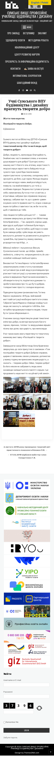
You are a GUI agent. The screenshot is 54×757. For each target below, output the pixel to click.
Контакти (15, 68)
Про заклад (13, 33)
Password (7, 692)
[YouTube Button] (27, 90)
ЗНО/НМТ (42, 33)
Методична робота (38, 40)
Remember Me (12, 722)
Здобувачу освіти (15, 40)
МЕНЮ (29, 27)
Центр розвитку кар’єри (27, 54)
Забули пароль (10, 737)
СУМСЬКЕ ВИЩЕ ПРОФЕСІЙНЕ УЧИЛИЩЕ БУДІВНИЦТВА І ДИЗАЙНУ (27, 14)
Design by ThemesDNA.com (27, 753)
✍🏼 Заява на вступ (34, 68)
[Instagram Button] (23, 90)
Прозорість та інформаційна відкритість (27, 61)
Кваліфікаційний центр (27, 47)
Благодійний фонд (27, 83)
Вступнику (28, 33)
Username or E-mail (12, 680)
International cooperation (27, 75)
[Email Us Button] (31, 90)
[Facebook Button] (19, 90)
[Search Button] (35, 90)
